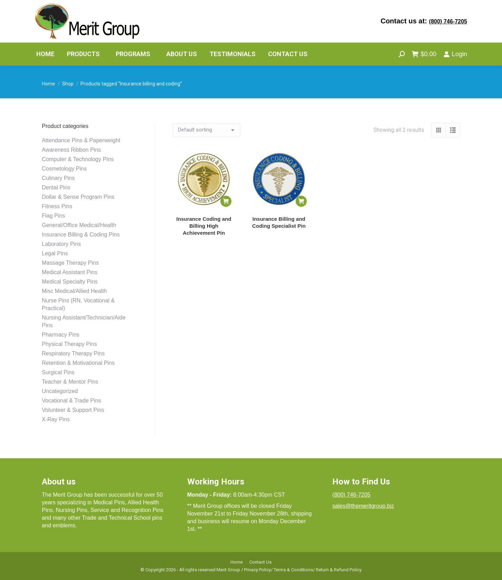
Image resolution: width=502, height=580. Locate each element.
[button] (225, 201)
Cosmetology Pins (64, 169)
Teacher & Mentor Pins (70, 382)
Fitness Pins (57, 206)
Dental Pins (56, 187)
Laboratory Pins (61, 244)
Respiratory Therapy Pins (73, 353)
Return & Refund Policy (339, 569)
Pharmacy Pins (60, 335)
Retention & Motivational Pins (78, 363)
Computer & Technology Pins (78, 159)
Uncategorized (60, 391)
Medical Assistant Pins (69, 272)
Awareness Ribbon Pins (71, 150)
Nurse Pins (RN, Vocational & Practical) (78, 304)
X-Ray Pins (56, 419)
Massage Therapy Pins (70, 263)
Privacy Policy (257, 569)
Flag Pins (53, 216)
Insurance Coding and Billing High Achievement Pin (203, 226)
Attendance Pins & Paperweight (81, 140)
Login (455, 54)
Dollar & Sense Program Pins (78, 197)
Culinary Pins (58, 178)
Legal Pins (55, 253)
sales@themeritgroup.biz (363, 506)
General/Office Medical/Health (79, 225)
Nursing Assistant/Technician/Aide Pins (84, 321)
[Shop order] (206, 130)
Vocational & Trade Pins (71, 401)
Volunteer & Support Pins (73, 410)
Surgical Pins (58, 372)
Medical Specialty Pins (70, 282)
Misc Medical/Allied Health (74, 291)
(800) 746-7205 (448, 21)
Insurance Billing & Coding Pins (81, 235)
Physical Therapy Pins (69, 344)
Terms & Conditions (293, 569)
